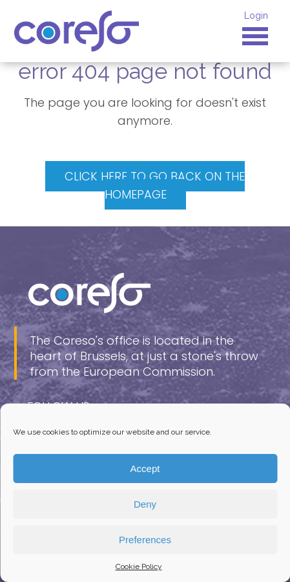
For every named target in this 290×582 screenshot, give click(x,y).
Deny (145, 504)
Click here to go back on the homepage (155, 185)
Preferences (145, 539)
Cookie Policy (139, 566)
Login (256, 15)
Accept (145, 468)
